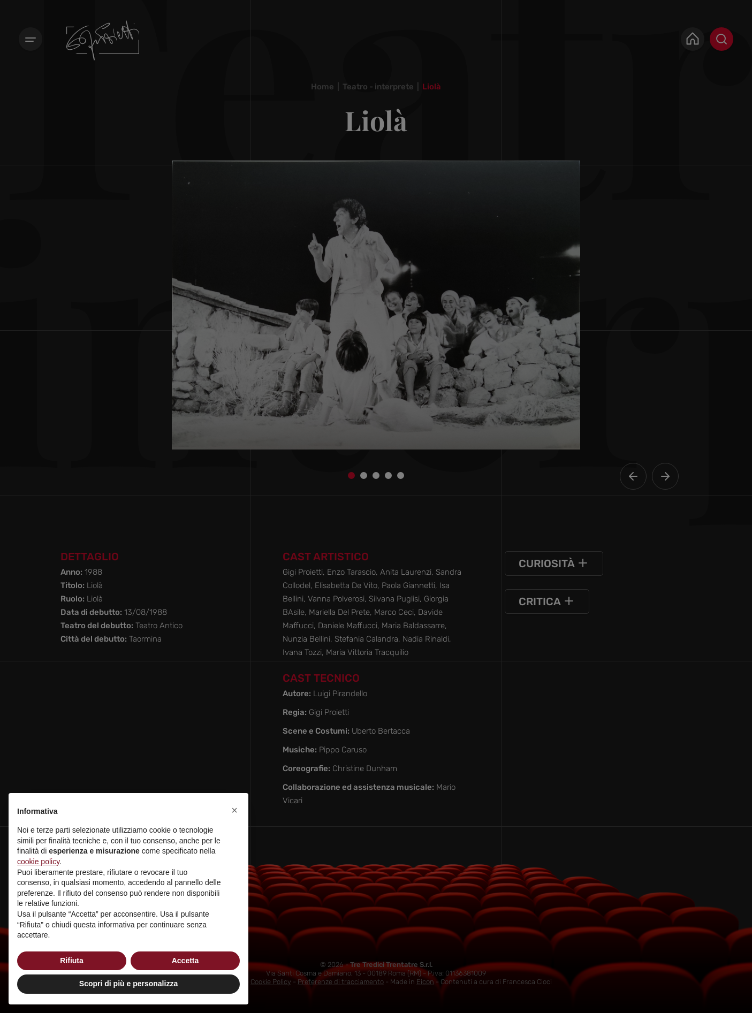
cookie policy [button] (38, 861)
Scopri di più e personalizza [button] (128, 983)
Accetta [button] (185, 960)
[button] (234, 810)
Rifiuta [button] (71, 960)
